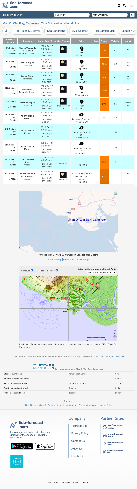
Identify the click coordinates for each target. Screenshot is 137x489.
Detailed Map (82, 259)
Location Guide (105, 405)
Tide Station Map (104, 30)
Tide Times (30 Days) (27, 30)
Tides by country (13, 14)
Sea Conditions (56, 30)
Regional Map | (55, 259)
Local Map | (69, 259)
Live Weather (80, 30)
